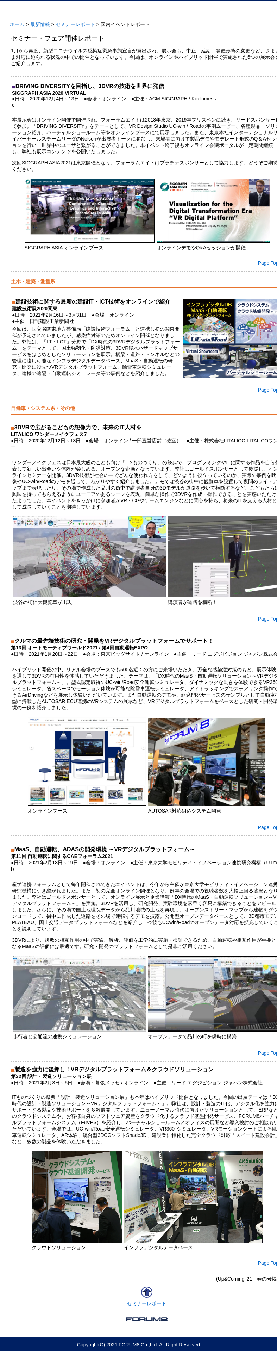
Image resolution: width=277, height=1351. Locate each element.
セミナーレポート (75, 24)
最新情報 (40, 24)
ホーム (17, 24)
